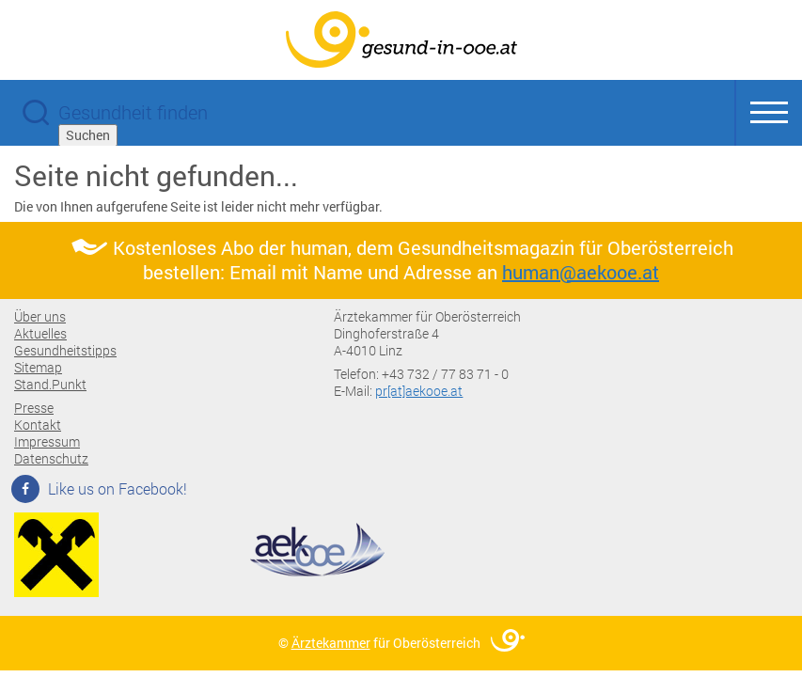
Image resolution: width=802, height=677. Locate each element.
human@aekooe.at (580, 272)
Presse (34, 408)
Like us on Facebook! (100, 488)
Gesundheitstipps (65, 350)
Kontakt (37, 424)
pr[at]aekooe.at (419, 391)
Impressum (47, 441)
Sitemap (38, 367)
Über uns (40, 316)
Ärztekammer (330, 643)
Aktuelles (40, 333)
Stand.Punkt (50, 384)
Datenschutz (51, 458)
